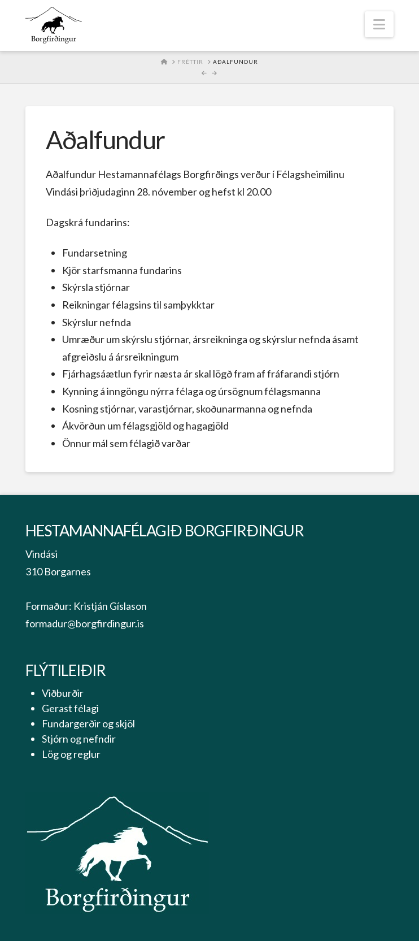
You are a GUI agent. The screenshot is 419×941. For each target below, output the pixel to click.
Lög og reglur (71, 754)
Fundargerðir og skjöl (88, 723)
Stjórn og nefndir (79, 738)
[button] (379, 24)
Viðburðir (63, 693)
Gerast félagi (70, 708)
